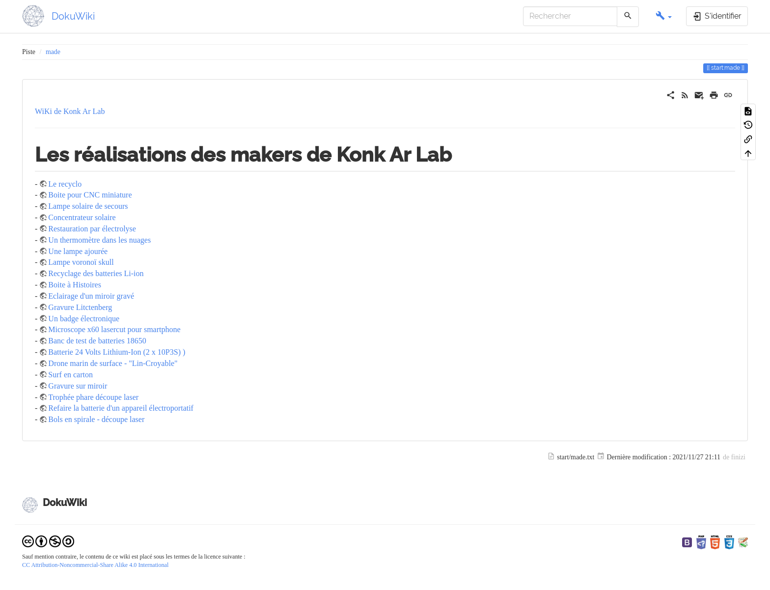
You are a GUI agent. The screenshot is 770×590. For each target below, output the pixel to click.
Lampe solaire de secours (88, 206)
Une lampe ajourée (78, 251)
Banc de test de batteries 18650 (97, 341)
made (53, 52)
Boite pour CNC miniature (90, 195)
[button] (663, 16)
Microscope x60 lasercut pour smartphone (114, 329)
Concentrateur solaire (81, 217)
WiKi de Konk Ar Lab (70, 111)
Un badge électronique (83, 318)
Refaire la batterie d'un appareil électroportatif (120, 408)
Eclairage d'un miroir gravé (91, 296)
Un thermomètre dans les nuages (99, 240)
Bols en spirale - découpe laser (96, 419)
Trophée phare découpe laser (93, 397)
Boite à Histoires (74, 285)
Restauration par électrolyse (92, 229)
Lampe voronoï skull (80, 262)
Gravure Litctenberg (80, 307)
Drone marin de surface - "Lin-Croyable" (112, 363)
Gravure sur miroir (77, 386)
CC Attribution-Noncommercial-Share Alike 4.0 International (95, 565)
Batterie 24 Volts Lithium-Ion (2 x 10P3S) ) (116, 352)
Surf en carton (70, 374)
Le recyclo (65, 184)
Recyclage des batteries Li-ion (95, 273)
